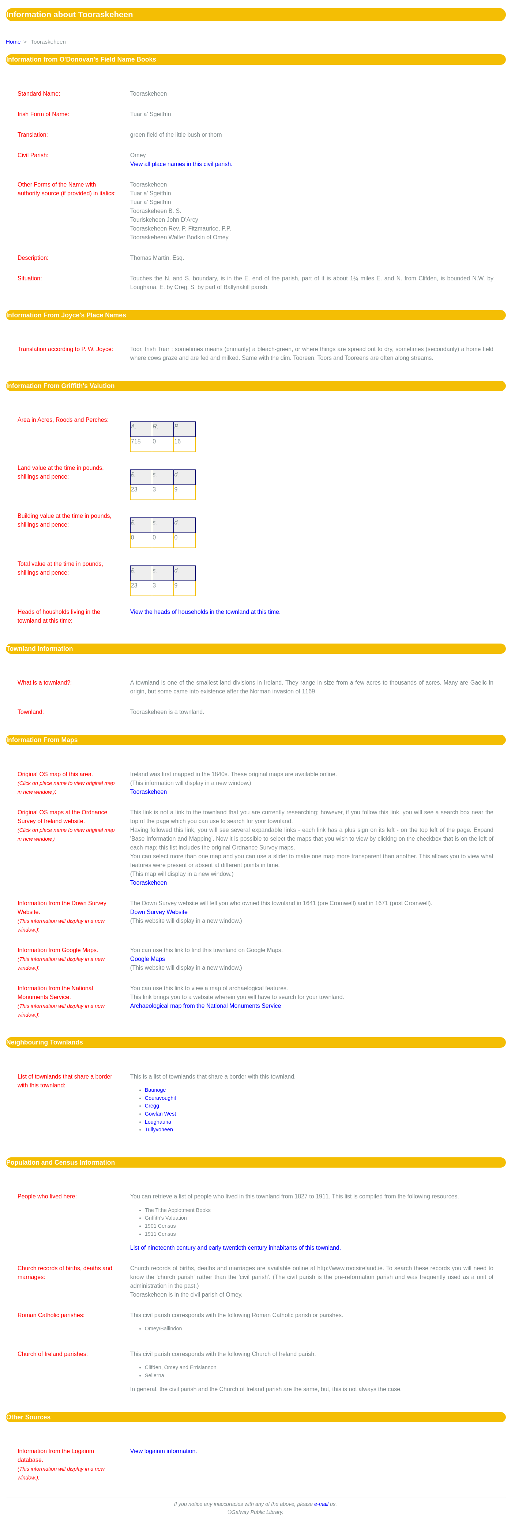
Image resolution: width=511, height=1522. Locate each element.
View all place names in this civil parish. (181, 164)
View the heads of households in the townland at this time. (205, 612)
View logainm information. (163, 1451)
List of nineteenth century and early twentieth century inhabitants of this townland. (235, 1248)
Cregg (152, 1106)
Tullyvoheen (159, 1129)
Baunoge (155, 1090)
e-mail (321, 1504)
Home (13, 41)
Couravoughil (160, 1098)
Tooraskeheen (148, 792)
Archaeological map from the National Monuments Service (205, 1006)
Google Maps (147, 959)
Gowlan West (160, 1114)
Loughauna (158, 1122)
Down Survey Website (159, 912)
